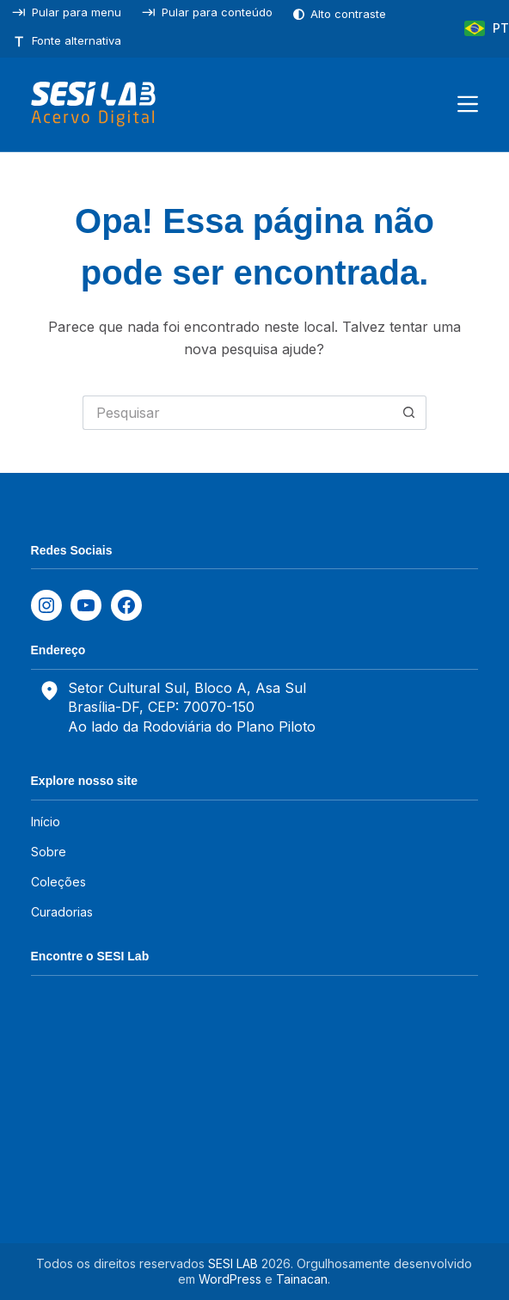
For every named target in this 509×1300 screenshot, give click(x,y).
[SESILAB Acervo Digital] (93, 104)
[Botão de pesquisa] (409, 413)
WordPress (230, 1279)
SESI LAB (233, 1263)
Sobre (48, 851)
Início (45, 821)
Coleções (58, 881)
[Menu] (467, 104)
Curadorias (62, 911)
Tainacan (302, 1279)
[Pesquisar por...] (237, 413)
